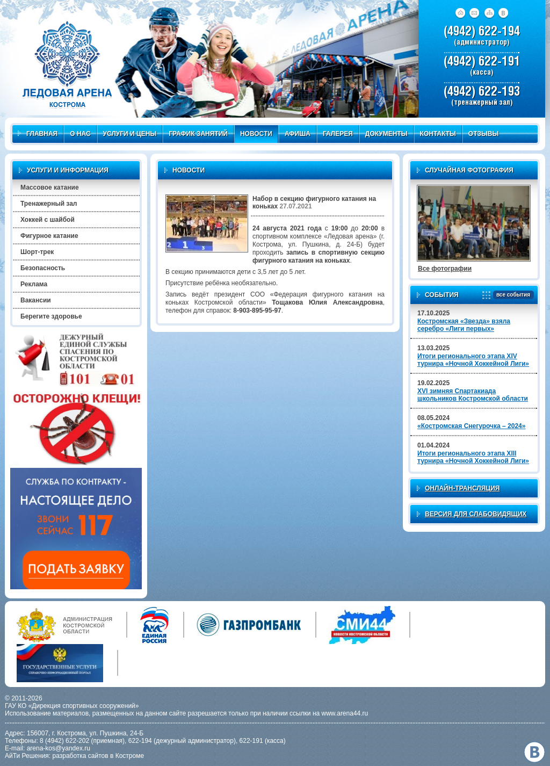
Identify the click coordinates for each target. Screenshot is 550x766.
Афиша (297, 134)
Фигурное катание (49, 236)
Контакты (438, 134)
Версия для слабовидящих (475, 514)
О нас (80, 134)
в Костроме (127, 756)
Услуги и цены (130, 134)
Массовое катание (49, 187)
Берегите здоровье (51, 316)
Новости (256, 134)
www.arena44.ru (345, 713)
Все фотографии (445, 268)
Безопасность (42, 268)
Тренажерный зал (48, 203)
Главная (37, 134)
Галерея (338, 134)
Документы (386, 134)
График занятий (198, 134)
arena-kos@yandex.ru (58, 748)
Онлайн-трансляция (462, 488)
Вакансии (35, 300)
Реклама (33, 284)
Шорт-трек (37, 252)
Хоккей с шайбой (47, 219)
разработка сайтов (80, 756)
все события (511, 295)
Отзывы (483, 134)
